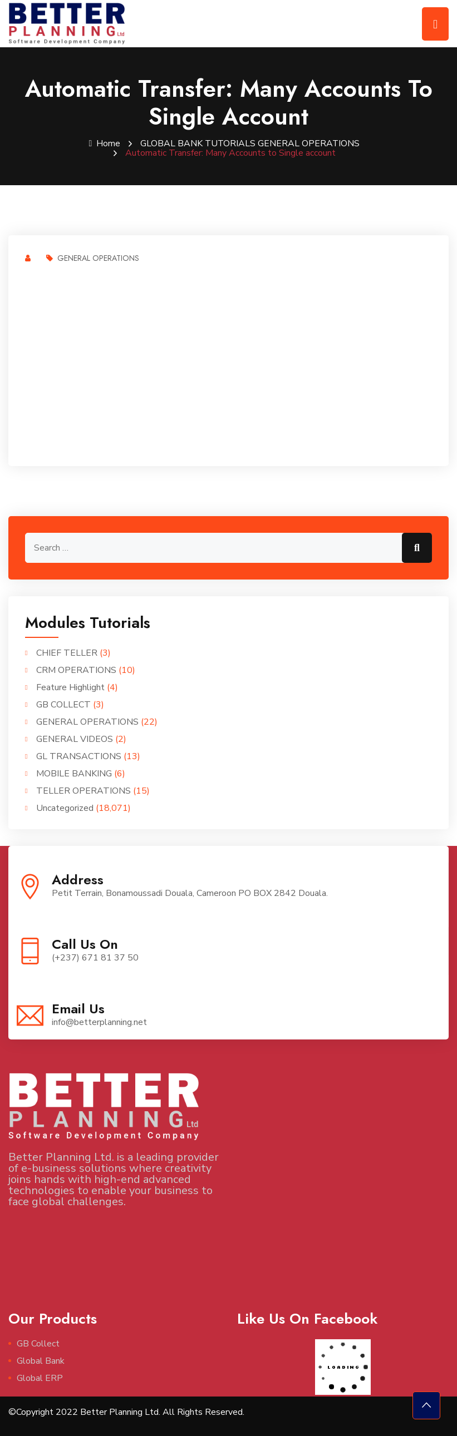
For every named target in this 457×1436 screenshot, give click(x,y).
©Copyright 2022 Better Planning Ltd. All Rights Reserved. (126, 1411)
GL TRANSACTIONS (78, 756)
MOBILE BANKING (74, 773)
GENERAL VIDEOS (74, 738)
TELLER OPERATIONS (83, 790)
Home (104, 143)
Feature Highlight (70, 687)
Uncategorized (65, 807)
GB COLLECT (63, 704)
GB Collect (38, 1343)
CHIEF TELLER (66, 652)
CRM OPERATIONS (76, 669)
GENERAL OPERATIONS (309, 143)
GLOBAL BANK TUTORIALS (198, 143)
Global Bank (41, 1360)
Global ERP (40, 1377)
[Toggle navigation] (435, 24)
